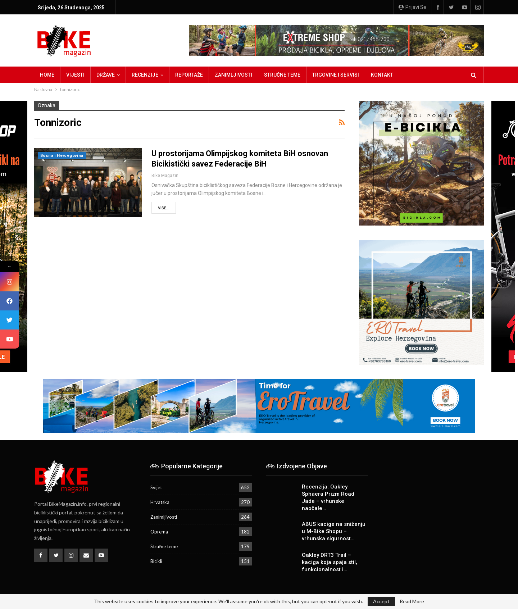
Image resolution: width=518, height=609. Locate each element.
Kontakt (382, 75)
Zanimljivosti (233, 75)
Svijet (156, 487)
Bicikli (156, 561)
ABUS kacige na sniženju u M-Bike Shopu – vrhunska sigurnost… (333, 531)
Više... (163, 208)
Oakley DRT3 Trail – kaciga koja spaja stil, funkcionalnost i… (329, 562)
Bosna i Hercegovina (61, 155)
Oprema (159, 532)
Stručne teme (282, 75)
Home (47, 75)
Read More (412, 601)
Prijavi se (412, 7)
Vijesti (75, 75)
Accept (381, 601)
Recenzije (145, 75)
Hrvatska (159, 502)
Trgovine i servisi (335, 75)
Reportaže (189, 75)
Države (105, 75)
